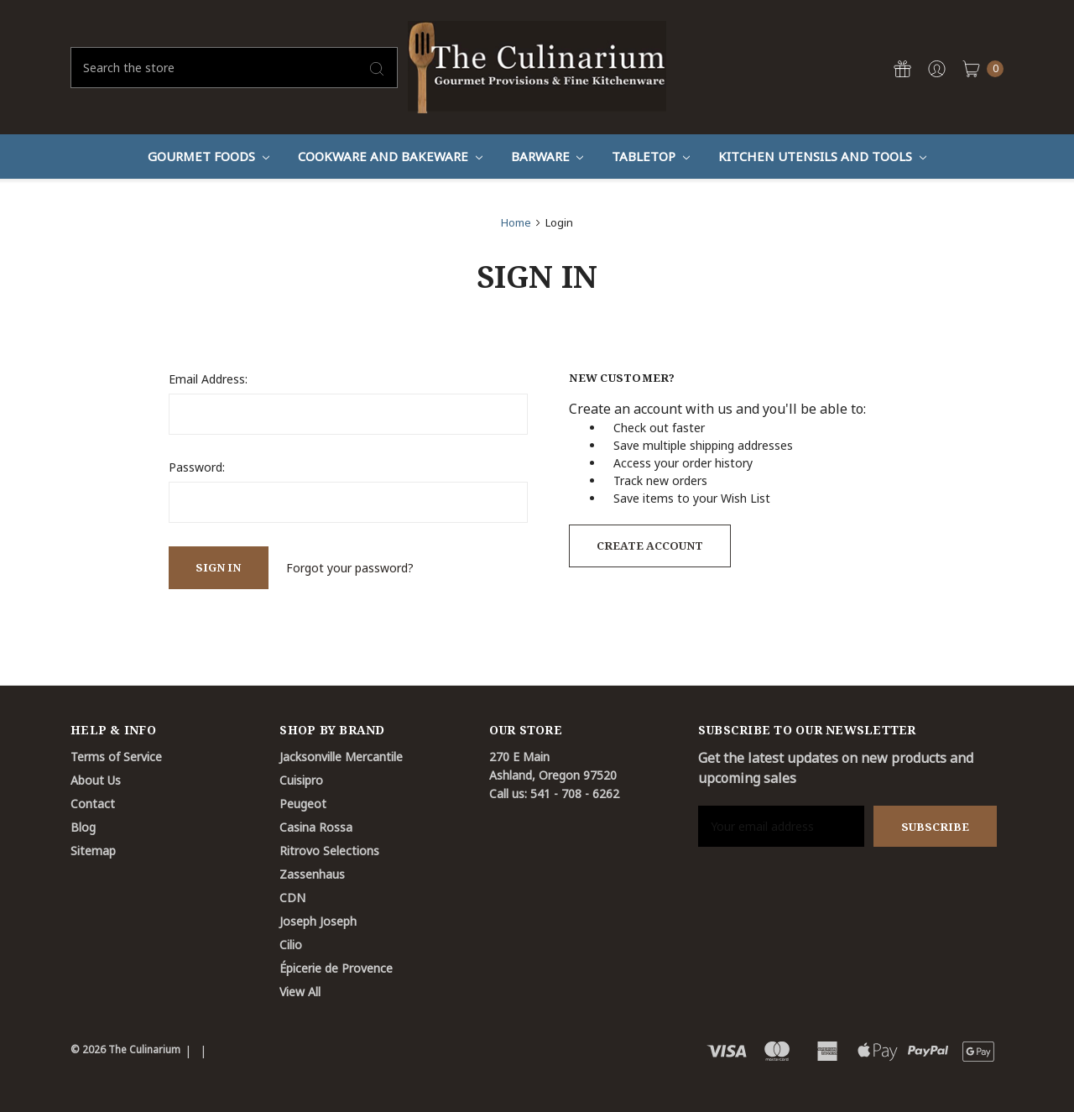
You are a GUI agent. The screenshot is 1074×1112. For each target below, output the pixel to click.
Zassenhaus (312, 874)
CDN (292, 898)
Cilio (290, 945)
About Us (95, 780)
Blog (83, 827)
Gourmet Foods (208, 156)
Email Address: (208, 379)
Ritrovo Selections (329, 851)
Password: (197, 467)
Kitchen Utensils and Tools (822, 156)
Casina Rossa (315, 827)
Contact (92, 804)
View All (300, 992)
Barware (547, 156)
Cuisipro (301, 780)
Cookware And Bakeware (390, 156)
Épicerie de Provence (336, 968)
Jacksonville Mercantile (341, 757)
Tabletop (651, 156)
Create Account (650, 545)
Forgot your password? (350, 568)
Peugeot (302, 804)
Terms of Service (116, 757)
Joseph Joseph (318, 921)
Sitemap (93, 851)
